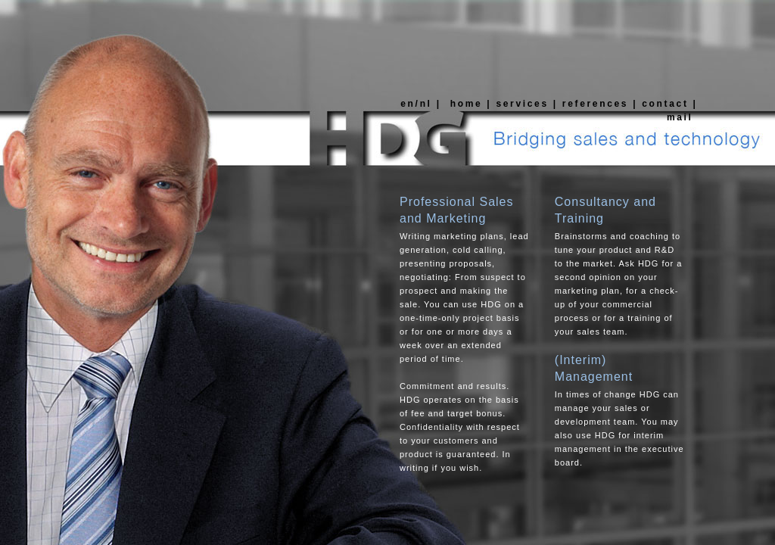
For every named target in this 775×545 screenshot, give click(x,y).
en (405, 103)
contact (665, 103)
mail (680, 117)
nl (428, 103)
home (464, 103)
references (595, 103)
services (521, 103)
